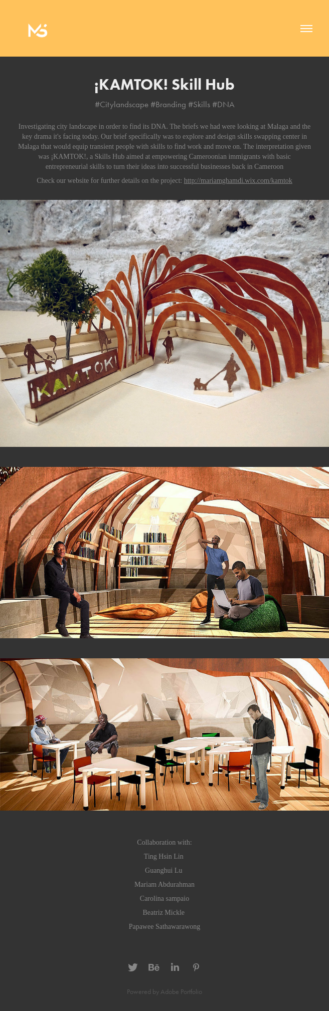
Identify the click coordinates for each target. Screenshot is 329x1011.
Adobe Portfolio (181, 991)
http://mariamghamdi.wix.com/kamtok (238, 180)
